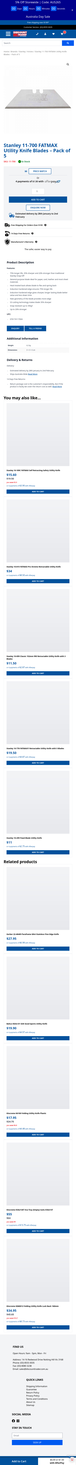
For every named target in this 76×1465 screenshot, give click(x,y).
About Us (30, 1402)
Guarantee (31, 1389)
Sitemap (30, 1405)
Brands (14, 51)
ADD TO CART (38, 199)
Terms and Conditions (37, 1398)
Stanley (22, 51)
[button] (68, 64)
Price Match (40, 171)
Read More (32, 374)
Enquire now (38, 207)
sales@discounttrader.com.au (33, 1369)
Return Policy (32, 1392)
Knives (30, 51)
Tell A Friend (35, 328)
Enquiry (15, 328)
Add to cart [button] (38, 491)
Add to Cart (19, 1461)
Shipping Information (36, 1386)
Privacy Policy (33, 1395)
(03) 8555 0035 (46, 27)
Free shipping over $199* (38, 22)
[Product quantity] (38, 191)
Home (6, 51)
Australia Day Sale (38, 16)
